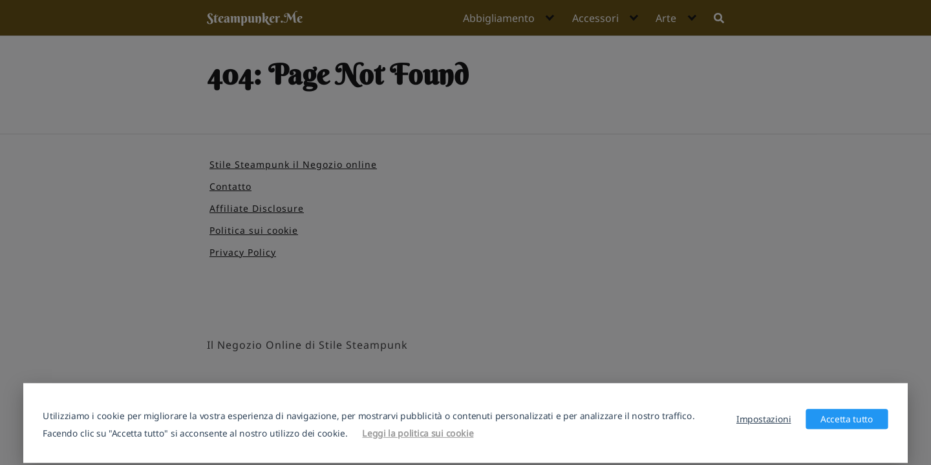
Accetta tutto (846, 418)
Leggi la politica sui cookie (417, 433)
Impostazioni (763, 418)
